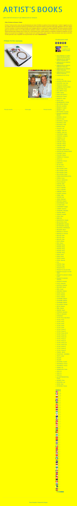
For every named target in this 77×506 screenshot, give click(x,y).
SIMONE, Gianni (61, 310)
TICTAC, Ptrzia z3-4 (62, 342)
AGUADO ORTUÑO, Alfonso (64, 81)
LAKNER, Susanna (61, 208)
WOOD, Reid (60, 384)
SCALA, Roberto (61, 294)
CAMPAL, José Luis (62, 130)
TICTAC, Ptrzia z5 (61, 346)
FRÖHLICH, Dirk (61, 185)
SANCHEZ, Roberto (62, 291)
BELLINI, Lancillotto (62, 106)
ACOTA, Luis (60, 79)
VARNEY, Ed (60, 367)
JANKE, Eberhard (61, 199)
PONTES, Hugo (61, 264)
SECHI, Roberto (61, 306)
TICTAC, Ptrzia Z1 (61, 331)
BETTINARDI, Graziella (62, 111)
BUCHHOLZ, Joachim (62, 120)
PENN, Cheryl (60, 254)
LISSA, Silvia (60, 216)
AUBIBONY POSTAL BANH (63, 87)
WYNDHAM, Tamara (62, 386)
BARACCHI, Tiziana (62, 96)
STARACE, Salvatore (62, 312)
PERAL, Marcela (61, 260)
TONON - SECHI (61, 352)
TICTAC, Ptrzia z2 (61, 338)
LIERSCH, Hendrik (61, 214)
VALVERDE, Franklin (62, 361)
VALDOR (59, 358)
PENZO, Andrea (61, 258)
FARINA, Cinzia (60, 178)
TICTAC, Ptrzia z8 (61, 348)
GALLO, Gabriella (61, 187)
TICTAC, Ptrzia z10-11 (62, 333)
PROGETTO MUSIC (62, 281)
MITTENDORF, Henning (63, 225)
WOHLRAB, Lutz (61, 382)
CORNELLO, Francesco (63, 157)
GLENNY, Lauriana (61, 193)
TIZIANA (66, 46)
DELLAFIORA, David (62, 168)
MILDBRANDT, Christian (63, 224)
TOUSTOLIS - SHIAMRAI (63, 354)
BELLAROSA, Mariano (62, 104)
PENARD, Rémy (61, 245)
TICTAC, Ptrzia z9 (61, 350)
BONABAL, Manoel (61, 117)
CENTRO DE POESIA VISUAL (64, 151)
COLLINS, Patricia (61, 155)
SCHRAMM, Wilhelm (62, 298)
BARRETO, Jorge (61, 98)
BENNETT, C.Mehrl (61, 108)
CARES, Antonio (61, 140)
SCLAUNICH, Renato (62, 304)
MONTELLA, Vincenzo (62, 231)
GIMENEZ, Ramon (61, 191)
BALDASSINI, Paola (62, 89)
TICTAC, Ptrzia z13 (61, 336)
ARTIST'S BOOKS (32, 9)
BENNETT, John (61, 110)
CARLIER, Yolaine (61, 141)
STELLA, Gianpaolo (62, 314)
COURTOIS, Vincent (62, 161)
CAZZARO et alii (61, 147)
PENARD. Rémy (61, 252)
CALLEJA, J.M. (60, 128)
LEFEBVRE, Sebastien (62, 210)
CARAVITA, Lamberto (62, 136)
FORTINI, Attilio (60, 183)
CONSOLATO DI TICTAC (63, 75)
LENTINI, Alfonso (61, 212)
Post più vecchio (48, 109)
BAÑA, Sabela (60, 92)
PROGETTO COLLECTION (63, 269)
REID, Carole (60, 289)
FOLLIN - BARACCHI (62, 180)
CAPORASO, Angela (62, 134)
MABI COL (59, 218)
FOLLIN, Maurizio (61, 182)
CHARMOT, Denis (61, 153)
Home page (28, 109)
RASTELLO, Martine (62, 285)
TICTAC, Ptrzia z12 (61, 335)
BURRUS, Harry (61, 126)
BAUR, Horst (60, 100)
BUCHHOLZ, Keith (61, 122)
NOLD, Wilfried (60, 241)
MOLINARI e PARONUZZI (63, 227)
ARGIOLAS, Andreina (62, 85)
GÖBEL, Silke (60, 195)
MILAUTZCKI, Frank (62, 222)
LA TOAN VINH (60, 204)
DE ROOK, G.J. (61, 166)
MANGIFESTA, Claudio (62, 220)
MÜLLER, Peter (61, 235)
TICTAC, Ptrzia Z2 (61, 340)
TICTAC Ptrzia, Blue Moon (63, 317)
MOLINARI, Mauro (61, 229)
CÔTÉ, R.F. (59, 159)
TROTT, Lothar (60, 356)
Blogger (45, 502)
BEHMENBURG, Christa (63, 102)
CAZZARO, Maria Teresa (63, 149)
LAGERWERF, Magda (62, 206)
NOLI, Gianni (60, 243)
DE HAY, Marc (60, 164)
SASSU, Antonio (61, 293)
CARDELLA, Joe (61, 138)
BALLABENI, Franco (62, 90)
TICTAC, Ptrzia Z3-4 (62, 344)
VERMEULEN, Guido (62, 369)
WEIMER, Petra (61, 380)
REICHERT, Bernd (61, 287)
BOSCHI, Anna (60, 119)
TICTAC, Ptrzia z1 (61, 329)
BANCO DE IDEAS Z (62, 94)
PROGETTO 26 (61, 267)
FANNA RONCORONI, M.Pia (64, 176)
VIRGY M (59, 371)
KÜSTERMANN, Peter (62, 203)
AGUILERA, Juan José (62, 83)
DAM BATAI (60, 162)
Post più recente (8, 109)
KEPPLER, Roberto (61, 201)
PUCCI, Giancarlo (61, 283)
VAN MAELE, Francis (62, 363)
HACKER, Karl (60, 197)
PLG (58, 262)
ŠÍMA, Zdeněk (60, 308)
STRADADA (60, 315)
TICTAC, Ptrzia (60, 319)
